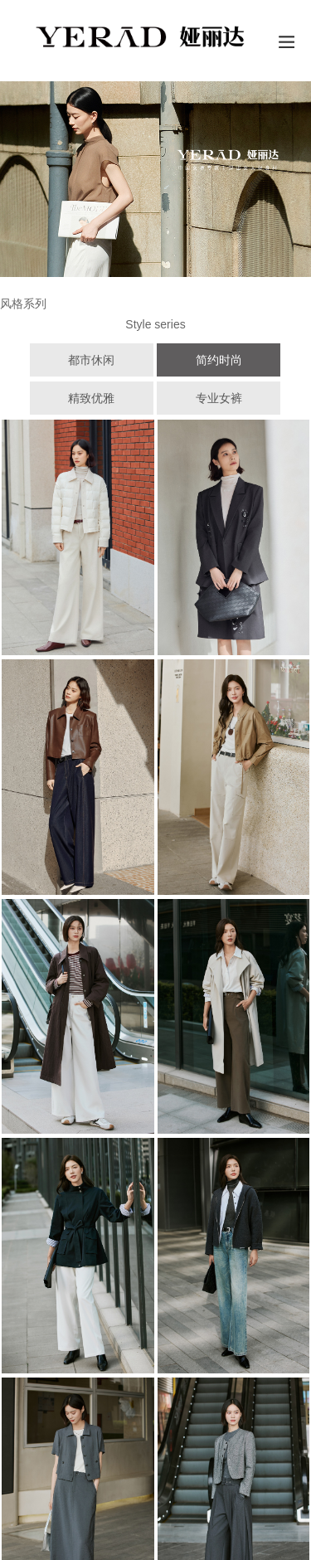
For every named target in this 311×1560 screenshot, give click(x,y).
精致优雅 (91, 398)
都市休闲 (91, 360)
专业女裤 (219, 398)
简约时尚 (219, 360)
